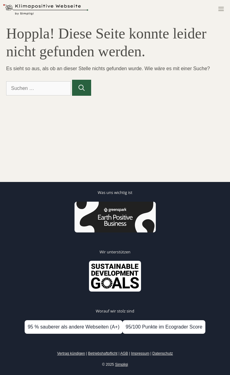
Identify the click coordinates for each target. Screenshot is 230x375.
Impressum (140, 353)
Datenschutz (162, 353)
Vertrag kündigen (71, 353)
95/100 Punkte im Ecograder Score (164, 326)
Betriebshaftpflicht (102, 353)
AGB (124, 353)
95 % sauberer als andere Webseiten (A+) (73, 326)
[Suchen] (81, 88)
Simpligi (121, 364)
